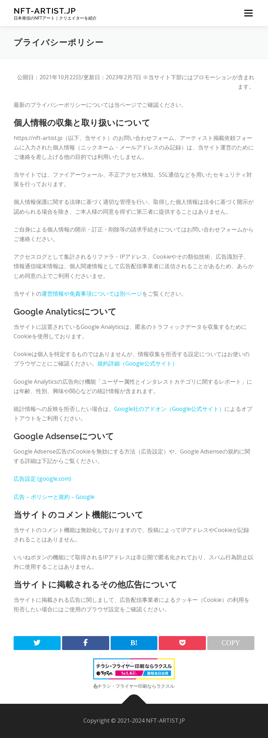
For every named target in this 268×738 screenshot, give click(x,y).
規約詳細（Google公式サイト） (137, 363)
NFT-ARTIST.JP (45, 10)
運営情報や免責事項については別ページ (92, 293)
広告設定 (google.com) (42, 478)
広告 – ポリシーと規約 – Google (54, 497)
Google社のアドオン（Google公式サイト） (169, 409)
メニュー (248, 13)
